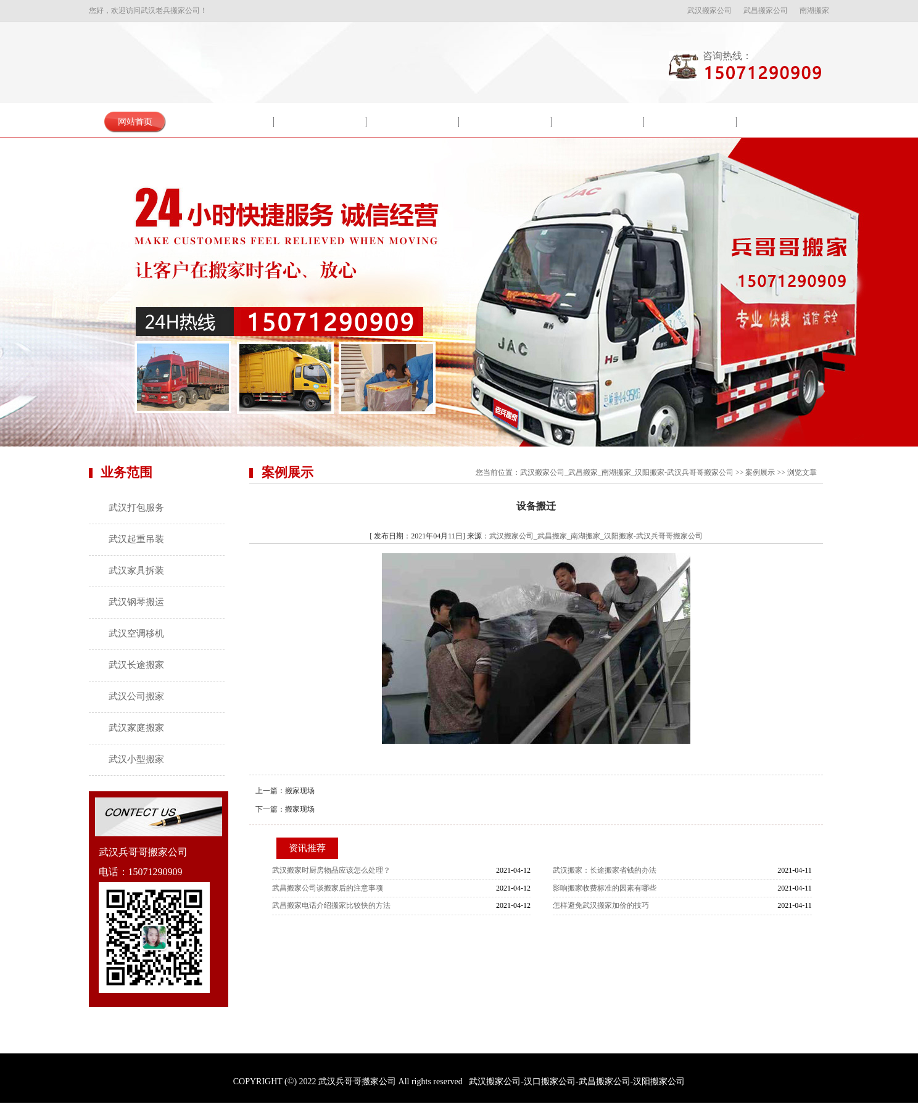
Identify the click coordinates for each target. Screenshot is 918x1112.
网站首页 (135, 121)
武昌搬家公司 (765, 10)
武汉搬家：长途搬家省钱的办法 (604, 870)
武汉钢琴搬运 (136, 602)
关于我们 (227, 121)
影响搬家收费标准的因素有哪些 (604, 888)
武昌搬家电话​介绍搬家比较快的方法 (331, 905)
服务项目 (320, 121)
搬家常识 (598, 121)
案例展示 (412, 121)
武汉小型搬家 (136, 759)
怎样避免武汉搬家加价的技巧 (601, 905)
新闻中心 (505, 121)
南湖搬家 (814, 10)
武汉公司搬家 (136, 696)
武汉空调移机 (136, 633)
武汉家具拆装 (136, 570)
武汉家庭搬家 (136, 728)
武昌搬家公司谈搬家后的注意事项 (327, 888)
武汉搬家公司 (709, 10)
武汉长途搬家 (136, 665)
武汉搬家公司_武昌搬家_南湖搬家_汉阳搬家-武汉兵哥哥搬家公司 (627, 472)
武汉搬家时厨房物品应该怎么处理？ (331, 870)
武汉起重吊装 (136, 539)
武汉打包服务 (136, 508)
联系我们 (783, 121)
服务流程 (690, 121)
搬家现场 (300, 790)
